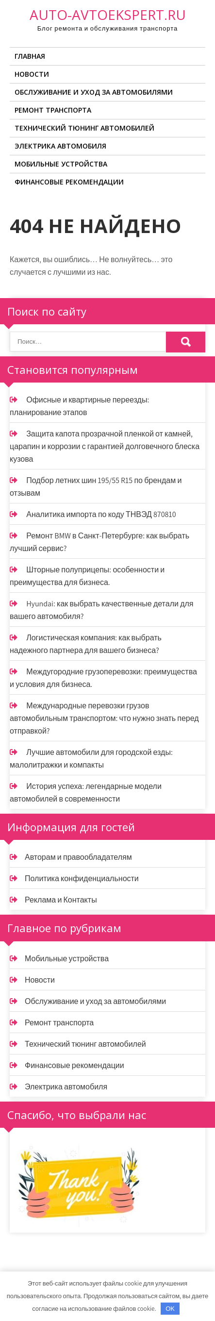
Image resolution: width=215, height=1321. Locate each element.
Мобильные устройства (61, 163)
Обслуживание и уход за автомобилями (94, 92)
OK (170, 1308)
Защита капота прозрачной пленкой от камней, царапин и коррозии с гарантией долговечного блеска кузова (104, 446)
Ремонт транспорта (53, 110)
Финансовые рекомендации (69, 181)
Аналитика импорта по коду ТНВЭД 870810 (101, 514)
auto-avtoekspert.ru (108, 14)
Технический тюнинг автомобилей (84, 128)
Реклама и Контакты (61, 900)
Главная (30, 56)
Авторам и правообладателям (78, 857)
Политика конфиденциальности (82, 878)
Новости (32, 74)
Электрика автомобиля (60, 145)
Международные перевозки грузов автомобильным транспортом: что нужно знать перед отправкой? (104, 718)
